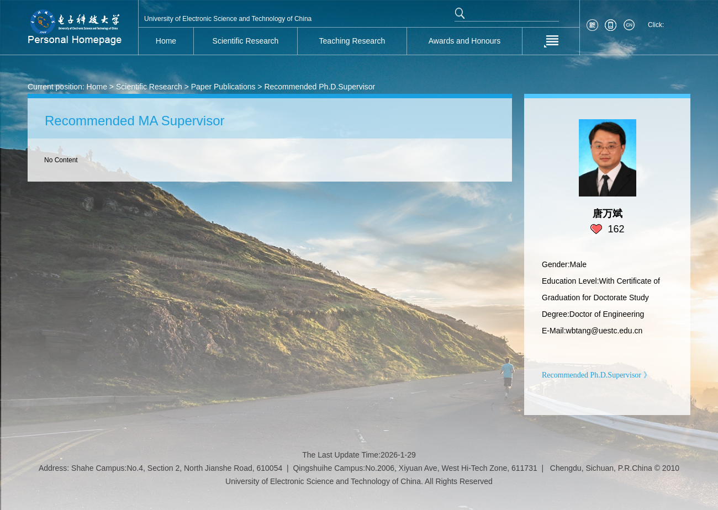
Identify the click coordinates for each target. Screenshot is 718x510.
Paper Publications (223, 86)
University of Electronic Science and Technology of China (228, 19)
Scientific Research (149, 86)
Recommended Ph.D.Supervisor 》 (596, 375)
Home (97, 86)
